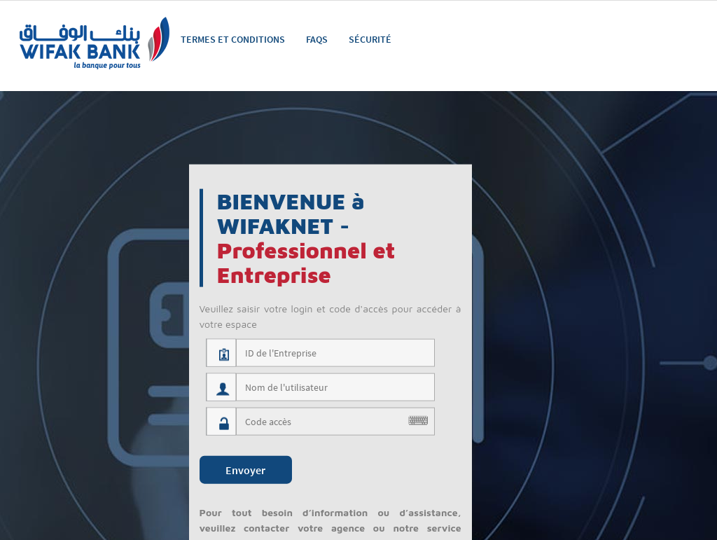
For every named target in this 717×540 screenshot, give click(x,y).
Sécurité (370, 39)
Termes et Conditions (233, 39)
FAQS (317, 39)
